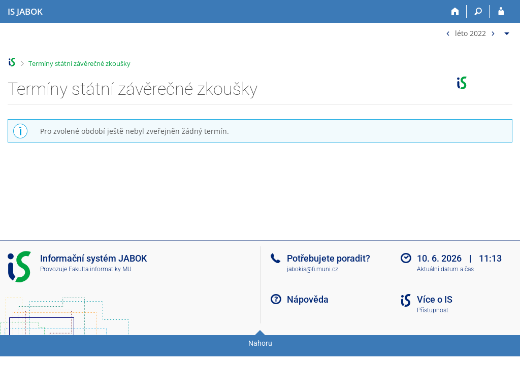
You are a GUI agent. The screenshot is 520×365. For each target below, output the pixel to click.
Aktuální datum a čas (445, 269)
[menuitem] (476, 31)
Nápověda (308, 299)
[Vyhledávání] (478, 11)
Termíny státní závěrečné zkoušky (79, 63)
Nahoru (260, 343)
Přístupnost (432, 310)
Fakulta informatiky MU (100, 269)
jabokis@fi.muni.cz (312, 269)
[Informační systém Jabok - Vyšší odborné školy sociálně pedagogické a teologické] (25, 11)
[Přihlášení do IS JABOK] (501, 11)
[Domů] (455, 11)
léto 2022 (470, 32)
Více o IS (434, 299)
